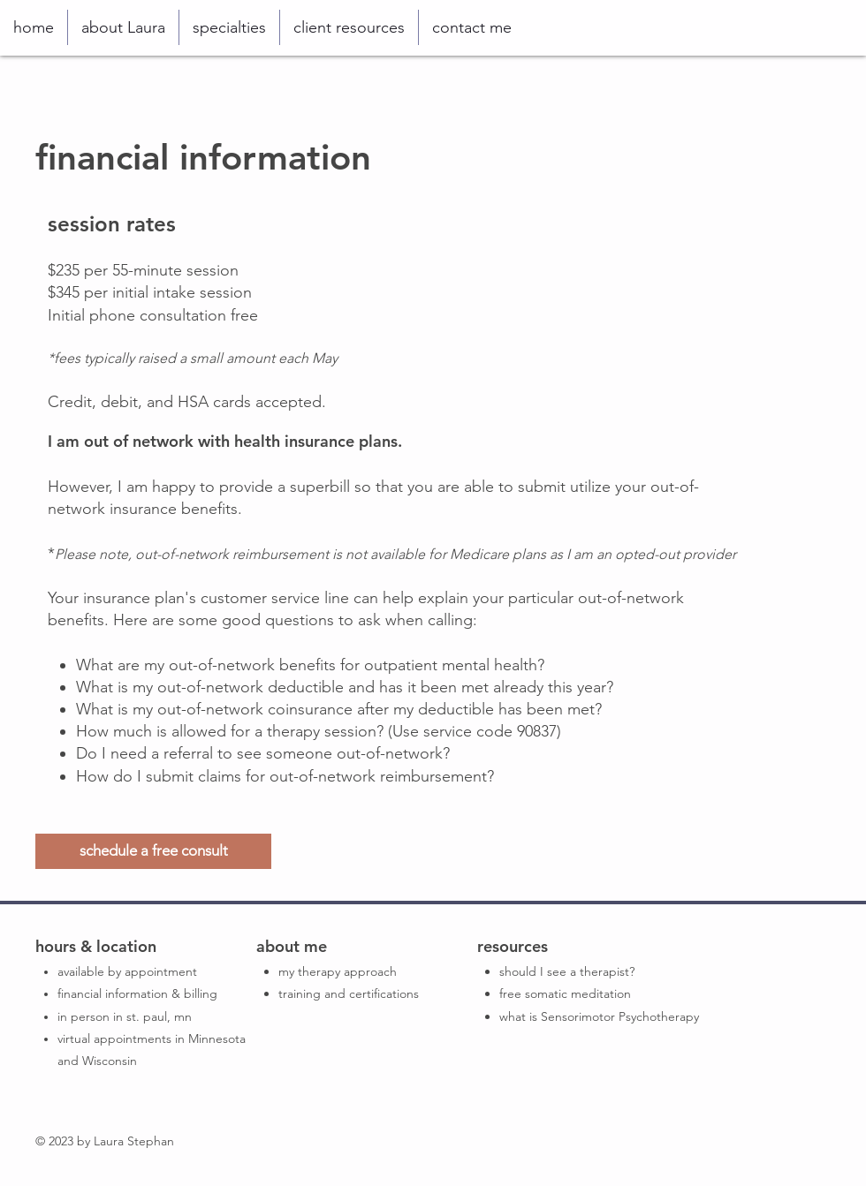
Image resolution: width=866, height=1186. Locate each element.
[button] (229, 27)
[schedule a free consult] (153, 851)
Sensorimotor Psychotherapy (620, 1016)
